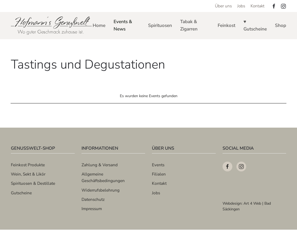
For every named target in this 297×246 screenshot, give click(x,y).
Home (99, 25)
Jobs (241, 6)
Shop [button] (280, 25)
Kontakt (257, 6)
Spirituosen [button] (160, 25)
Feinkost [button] (226, 25)
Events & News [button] (123, 25)
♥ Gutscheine (255, 25)
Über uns (223, 6)
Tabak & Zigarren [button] (189, 25)
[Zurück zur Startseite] (52, 25)
